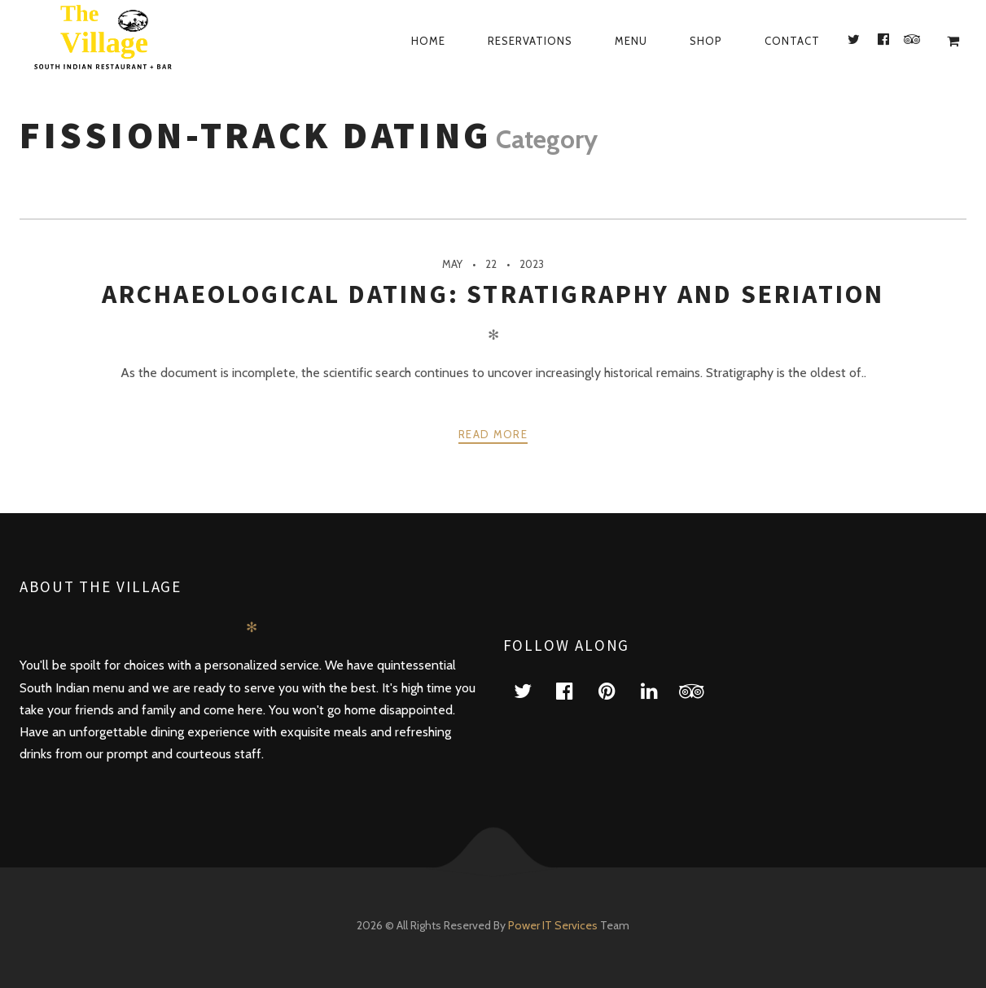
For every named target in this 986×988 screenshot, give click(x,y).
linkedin (659, 690)
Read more (493, 434)
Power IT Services (554, 925)
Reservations (530, 40)
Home (428, 40)
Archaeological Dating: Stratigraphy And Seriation (493, 294)
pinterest (617, 690)
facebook (575, 690)
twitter (532, 690)
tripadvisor (702, 690)
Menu (631, 40)
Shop (706, 40)
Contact (792, 40)
